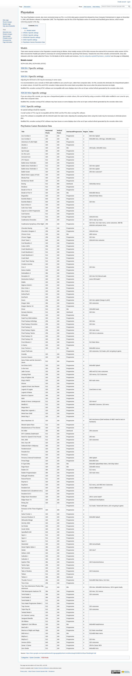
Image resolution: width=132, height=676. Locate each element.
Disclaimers (52, 671)
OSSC (23, 106)
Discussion (27, 6)
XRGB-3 (25, 76)
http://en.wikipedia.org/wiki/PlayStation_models (94, 56)
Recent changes (7, 22)
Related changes (7, 34)
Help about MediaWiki (9, 26)
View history (96, 6)
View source (87, 6)
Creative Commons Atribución (41, 668)
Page (20, 6)
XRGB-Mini (26, 93)
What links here (7, 32)
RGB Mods (44, 657)
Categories (24, 657)
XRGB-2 (25, 68)
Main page (6, 20)
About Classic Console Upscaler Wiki (37, 671)
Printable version (7, 38)
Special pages (7, 36)
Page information (7, 42)
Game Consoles (34, 657)
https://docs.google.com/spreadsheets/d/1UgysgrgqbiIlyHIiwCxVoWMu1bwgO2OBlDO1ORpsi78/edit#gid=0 (60, 653)
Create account (122, 2)
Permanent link (7, 40)
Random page (7, 24)
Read (80, 6)
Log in (128, 2)
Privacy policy (23, 671)
